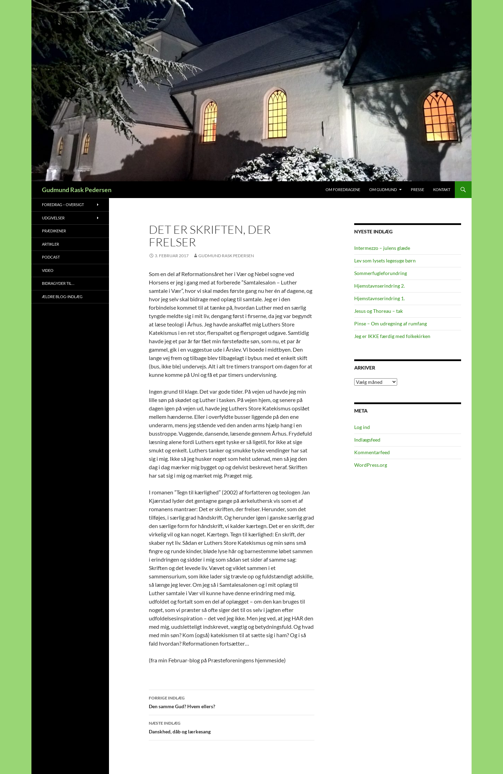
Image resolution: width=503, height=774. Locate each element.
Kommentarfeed (372, 452)
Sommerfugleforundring (380, 273)
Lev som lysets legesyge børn (385, 260)
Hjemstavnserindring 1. (379, 298)
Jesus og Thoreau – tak (378, 311)
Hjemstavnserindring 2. (379, 286)
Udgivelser (53, 218)
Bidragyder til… (58, 283)
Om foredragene (343, 189)
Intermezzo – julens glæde (382, 248)
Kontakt (441, 189)
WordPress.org (370, 465)
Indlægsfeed (367, 440)
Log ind (362, 427)
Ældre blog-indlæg (62, 296)
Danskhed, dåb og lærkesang (231, 726)
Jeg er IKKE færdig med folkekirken (392, 336)
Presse (417, 189)
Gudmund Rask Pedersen (76, 190)
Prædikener (54, 230)
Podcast (51, 257)
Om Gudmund (383, 189)
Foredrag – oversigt (63, 204)
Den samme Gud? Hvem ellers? (231, 701)
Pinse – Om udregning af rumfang (390, 323)
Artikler (50, 244)
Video (47, 270)
